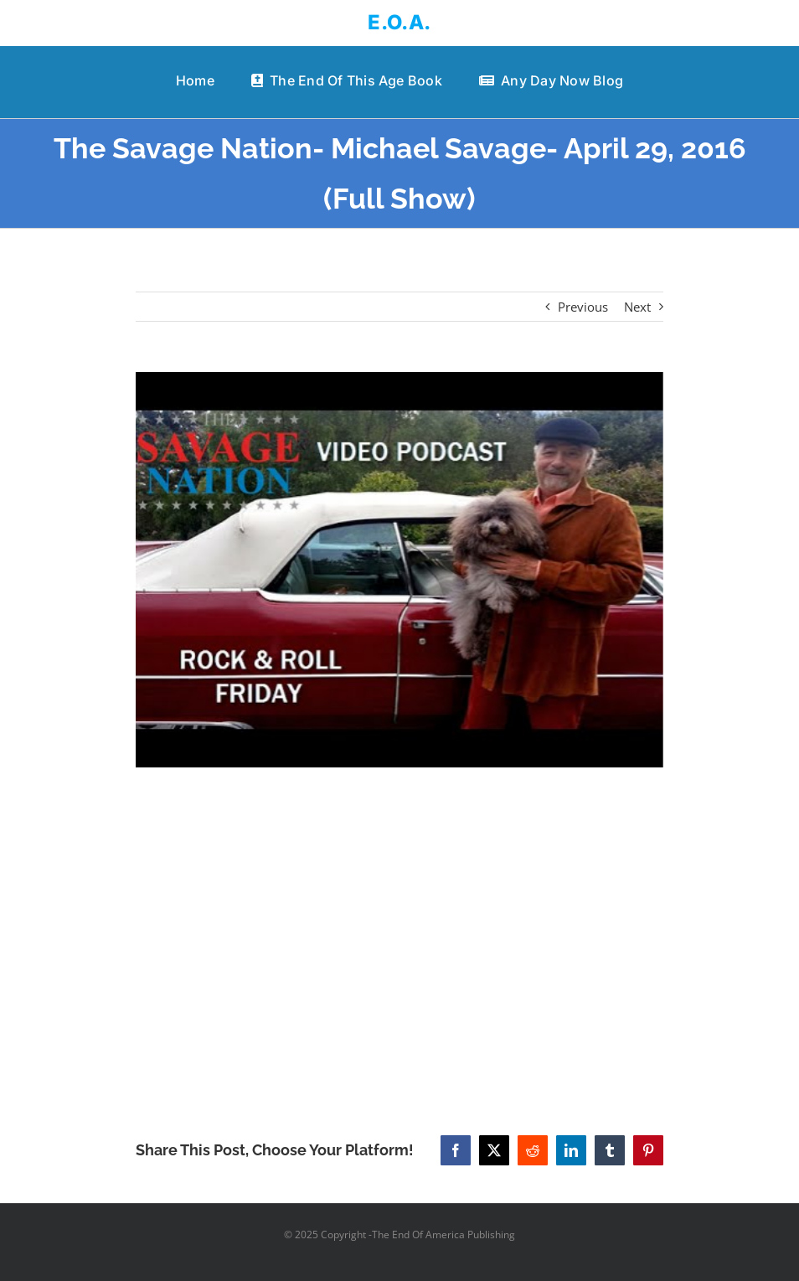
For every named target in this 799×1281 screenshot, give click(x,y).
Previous (583, 306)
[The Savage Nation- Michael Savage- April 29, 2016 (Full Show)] (399, 569)
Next (637, 306)
